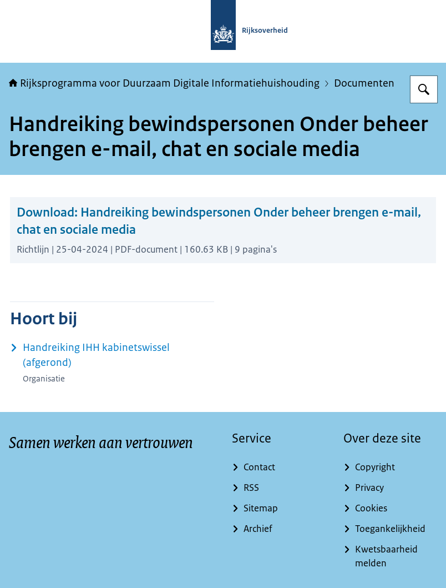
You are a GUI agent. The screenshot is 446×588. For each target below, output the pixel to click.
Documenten (364, 83)
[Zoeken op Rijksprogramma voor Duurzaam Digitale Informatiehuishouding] (423, 89)
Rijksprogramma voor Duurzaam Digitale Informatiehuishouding (164, 83)
